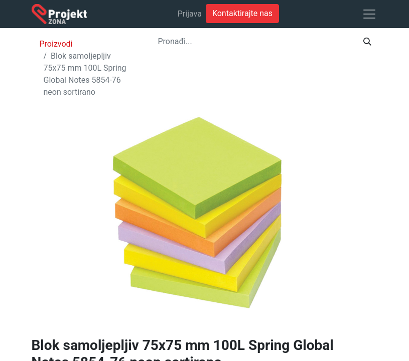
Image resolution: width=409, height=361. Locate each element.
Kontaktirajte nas (242, 13)
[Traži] (367, 41)
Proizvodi (56, 44)
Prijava (190, 14)
